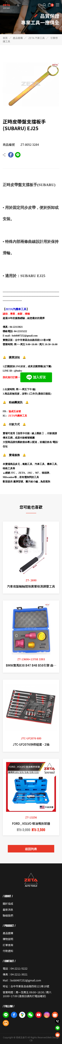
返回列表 (31, 849)
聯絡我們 (8, 915)
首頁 (5, 38)
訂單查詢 (8, 945)
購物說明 (8, 939)
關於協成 (8, 903)
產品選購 (18, 38)
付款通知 (8, 951)
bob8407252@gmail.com (25, 335)
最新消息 (8, 909)
